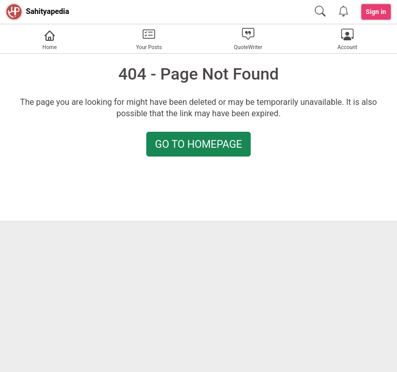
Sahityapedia (47, 11)
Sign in (376, 12)
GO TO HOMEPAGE (198, 144)
